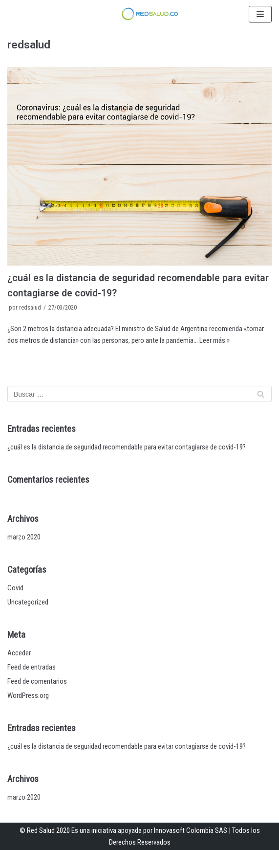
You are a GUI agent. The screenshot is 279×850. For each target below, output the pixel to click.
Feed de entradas (31, 667)
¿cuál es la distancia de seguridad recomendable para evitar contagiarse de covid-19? (126, 447)
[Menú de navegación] (260, 14)
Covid (15, 587)
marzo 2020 (24, 537)
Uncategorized (27, 602)
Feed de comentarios (37, 681)
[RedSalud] (149, 14)
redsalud (30, 307)
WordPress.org (28, 695)
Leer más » (214, 340)
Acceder (19, 653)
